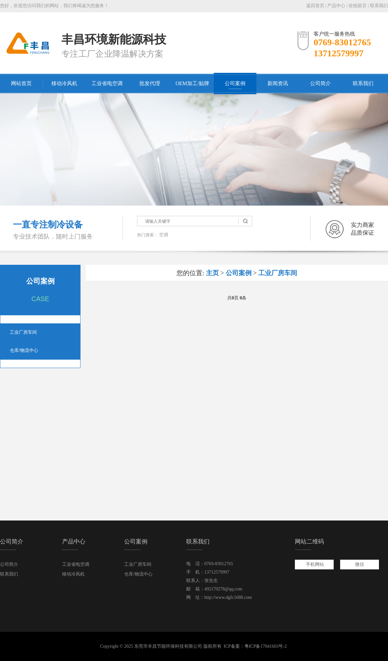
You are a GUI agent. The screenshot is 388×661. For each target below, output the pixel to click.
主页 (212, 272)
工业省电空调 (107, 83)
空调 (163, 234)
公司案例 (235, 83)
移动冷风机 (64, 83)
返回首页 (315, 5)
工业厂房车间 (23, 332)
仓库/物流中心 (24, 350)
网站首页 (21, 83)
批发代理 (149, 83)
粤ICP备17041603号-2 (265, 646)
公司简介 (320, 83)
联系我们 (379, 5)
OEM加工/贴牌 (192, 83)
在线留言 (358, 5)
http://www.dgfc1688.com (228, 597)
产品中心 (336, 5)
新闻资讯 (277, 83)
